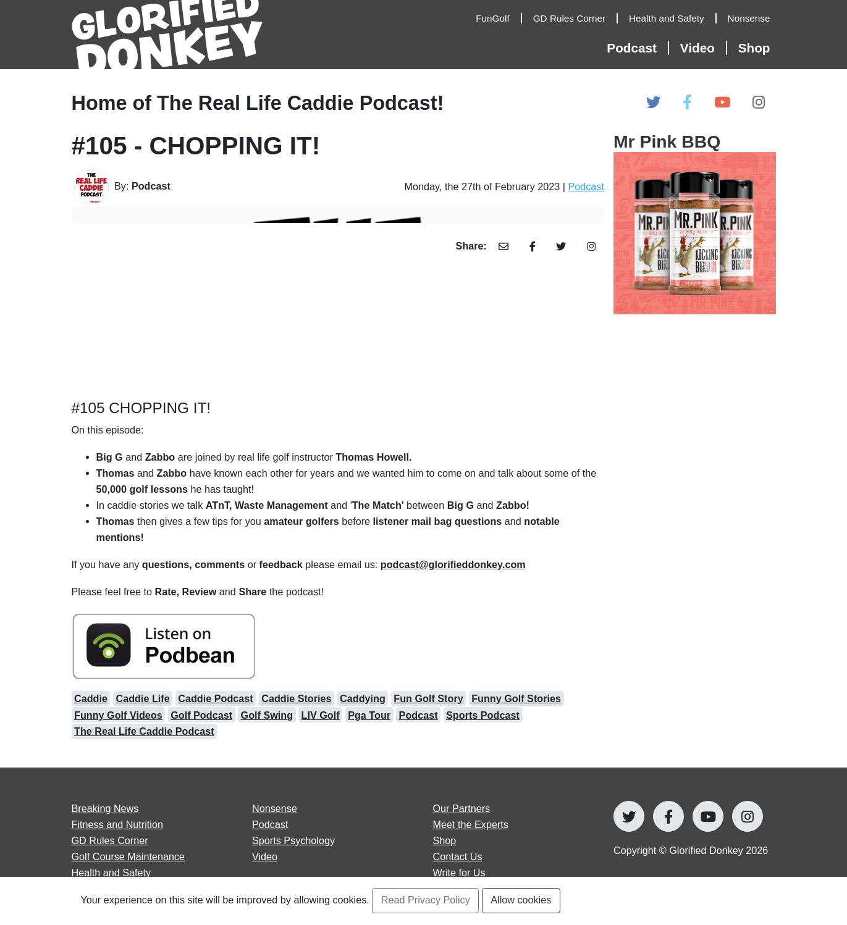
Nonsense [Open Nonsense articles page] (274, 808)
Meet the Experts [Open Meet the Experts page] (470, 824)
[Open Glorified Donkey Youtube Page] (722, 103)
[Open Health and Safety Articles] (673, 18)
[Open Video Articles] (704, 48)
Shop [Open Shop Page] (754, 48)
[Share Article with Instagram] (591, 246)
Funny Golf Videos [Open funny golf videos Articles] (118, 715)
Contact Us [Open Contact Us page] (457, 856)
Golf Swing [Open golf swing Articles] (267, 715)
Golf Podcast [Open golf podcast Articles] (201, 715)
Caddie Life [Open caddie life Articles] (142, 698)
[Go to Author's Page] (154, 187)
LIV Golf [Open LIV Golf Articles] (320, 715)
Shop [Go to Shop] (445, 840)
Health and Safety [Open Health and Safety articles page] (111, 872)
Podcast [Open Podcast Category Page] (586, 186)
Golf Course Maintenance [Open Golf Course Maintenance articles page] (128, 856)
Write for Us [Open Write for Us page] (459, 872)
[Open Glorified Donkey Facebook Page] (687, 103)
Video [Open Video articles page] (264, 856)
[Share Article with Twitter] (561, 246)
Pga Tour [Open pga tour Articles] (369, 715)
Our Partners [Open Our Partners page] (462, 808)
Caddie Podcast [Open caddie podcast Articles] (215, 698)
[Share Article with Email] (504, 246)
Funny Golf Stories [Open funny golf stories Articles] (516, 698)
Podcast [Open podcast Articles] (418, 715)
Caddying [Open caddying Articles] (363, 698)
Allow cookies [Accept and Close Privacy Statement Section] (521, 899)
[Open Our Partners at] (694, 222)
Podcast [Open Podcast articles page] (270, 824)
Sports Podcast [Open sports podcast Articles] (483, 715)
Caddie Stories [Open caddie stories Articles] (296, 698)
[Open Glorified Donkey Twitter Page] (653, 103)
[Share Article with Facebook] (532, 246)
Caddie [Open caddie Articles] (90, 698)
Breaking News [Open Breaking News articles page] (105, 808)
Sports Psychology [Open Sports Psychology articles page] (293, 840)
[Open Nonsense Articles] (752, 18)
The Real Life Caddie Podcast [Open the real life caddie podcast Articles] (144, 731)
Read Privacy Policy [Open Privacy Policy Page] (425, 899)
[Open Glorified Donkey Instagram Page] (758, 103)
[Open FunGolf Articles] (498, 18)
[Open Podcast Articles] (637, 48)
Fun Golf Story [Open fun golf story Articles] (428, 698)
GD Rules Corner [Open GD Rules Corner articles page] (110, 840)
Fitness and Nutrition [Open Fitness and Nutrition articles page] (117, 824)
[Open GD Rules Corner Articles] (575, 18)
